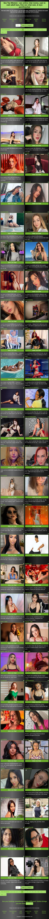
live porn (29, 903)
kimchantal (3, 124)
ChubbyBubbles (29, 533)
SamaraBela (4, 475)
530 (2, 32)
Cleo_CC (3, 504)
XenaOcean (4, 445)
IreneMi (27, 153)
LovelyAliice (28, 504)
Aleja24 (3, 768)
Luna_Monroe (28, 270)
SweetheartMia (4, 212)
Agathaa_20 (28, 563)
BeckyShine (4, 387)
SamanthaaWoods (5, 299)
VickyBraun (4, 680)
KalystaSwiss (4, 65)
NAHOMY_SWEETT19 (6, 827)
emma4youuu (28, 241)
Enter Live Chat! (12, 57)
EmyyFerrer (28, 709)
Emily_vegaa (4, 621)
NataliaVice (4, 709)
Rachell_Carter (29, 739)
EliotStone (3, 153)
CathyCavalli (4, 416)
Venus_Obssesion (5, 797)
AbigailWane (28, 768)
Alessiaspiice (4, 856)
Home (18, 25)
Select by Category (27, 25)
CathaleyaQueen (29, 680)
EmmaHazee (4, 270)
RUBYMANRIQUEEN (30, 416)
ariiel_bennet (28, 592)
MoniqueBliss (4, 358)
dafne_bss (3, 94)
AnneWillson (28, 212)
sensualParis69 (29, 827)
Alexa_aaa (28, 445)
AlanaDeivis (4, 592)
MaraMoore (28, 94)
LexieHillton (4, 739)
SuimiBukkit (4, 329)
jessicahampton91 (5, 182)
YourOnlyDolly (29, 299)
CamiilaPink (28, 797)
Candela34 (28, 182)
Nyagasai (27, 329)
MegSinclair (28, 65)
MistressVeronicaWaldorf (31, 387)
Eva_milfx (27, 651)
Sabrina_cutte (29, 621)
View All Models (6, 29)
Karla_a (27, 475)
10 (39, 29)
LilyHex (3, 563)
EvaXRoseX (4, 533)
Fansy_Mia (3, 36)
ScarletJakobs (4, 241)
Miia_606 (27, 124)
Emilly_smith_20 (5, 651)
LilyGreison (28, 358)
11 (42, 29)
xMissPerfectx (29, 36)
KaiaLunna (28, 856)
